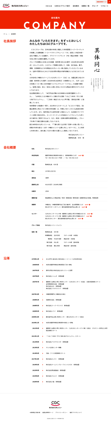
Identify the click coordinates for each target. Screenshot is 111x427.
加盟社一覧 (85, 6)
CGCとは (49, 6)
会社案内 (76, 6)
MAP (80, 155)
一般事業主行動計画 (34, 412)
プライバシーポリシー (61, 412)
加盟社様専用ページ (47, 412)
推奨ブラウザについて (76, 412)
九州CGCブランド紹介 (62, 6)
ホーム (5, 34)
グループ (95, 6)
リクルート (104, 6)
